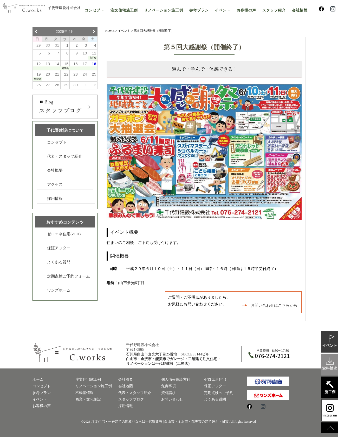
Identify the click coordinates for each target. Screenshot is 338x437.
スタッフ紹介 (274, 10)
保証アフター (58, 248)
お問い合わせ (172, 399)
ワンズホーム (58, 290)
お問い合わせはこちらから (274, 305)
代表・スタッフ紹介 (64, 156)
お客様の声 (246, 10)
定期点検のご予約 (218, 393)
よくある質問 (58, 262)
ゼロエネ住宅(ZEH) (64, 234)
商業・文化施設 (88, 399)
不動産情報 (84, 393)
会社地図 (125, 386)
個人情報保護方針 (175, 379)
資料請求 (168, 393)
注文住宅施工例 (124, 10)
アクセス (55, 184)
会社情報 (300, 10)
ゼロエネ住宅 (215, 379)
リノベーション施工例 (163, 10)
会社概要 (55, 170)
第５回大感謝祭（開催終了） (204, 47)
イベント (222, 10)
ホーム (37, 379)
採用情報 (55, 198)
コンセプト (94, 10)
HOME (109, 31)
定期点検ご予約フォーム (68, 276)
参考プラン (199, 10)
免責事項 (168, 386)
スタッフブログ (131, 399)
